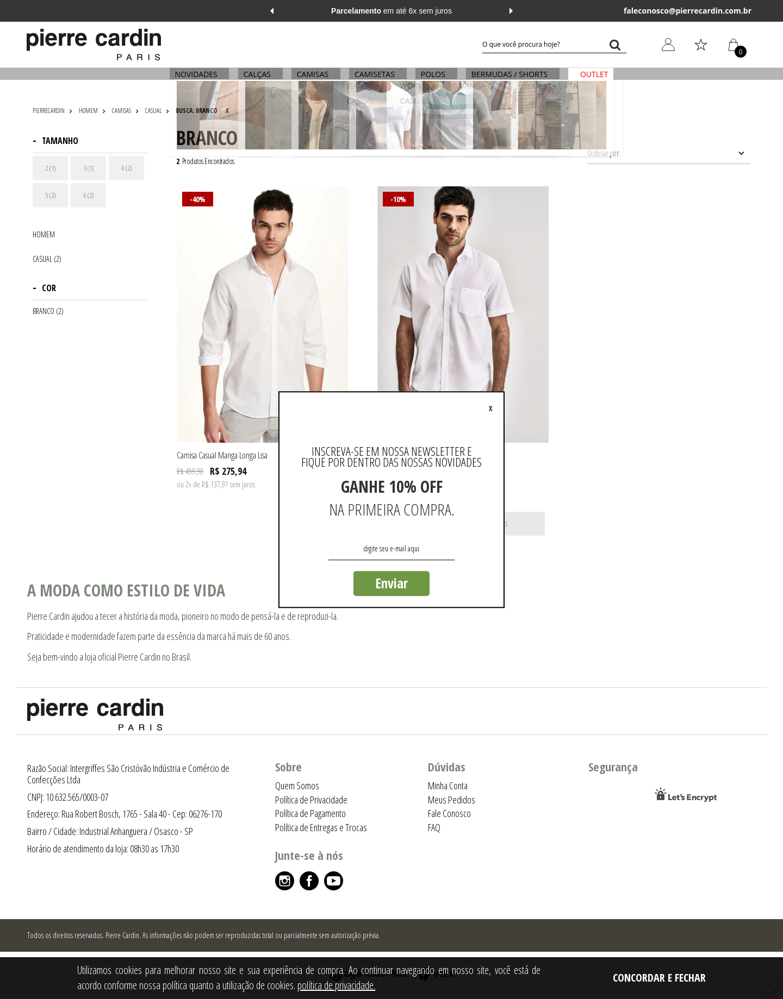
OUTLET (588, 80)
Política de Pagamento (310, 813)
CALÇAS (261, 80)
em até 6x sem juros (391, 11)
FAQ (434, 827)
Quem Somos (297, 785)
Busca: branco (196, 110)
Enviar (391, 583)
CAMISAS (315, 80)
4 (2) (126, 168)
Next (511, 11)
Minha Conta (448, 785)
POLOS (431, 80)
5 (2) (50, 195)
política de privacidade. (336, 985)
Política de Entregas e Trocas (321, 827)
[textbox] (554, 44)
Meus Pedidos (451, 799)
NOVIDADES (202, 80)
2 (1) (50, 168)
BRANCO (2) (48, 311)
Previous (272, 11)
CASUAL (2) (47, 259)
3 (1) (88, 168)
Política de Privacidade (311, 799)
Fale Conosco (449, 813)
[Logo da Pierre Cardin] (94, 44)
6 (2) (88, 195)
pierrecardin (49, 110)
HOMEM (88, 110)
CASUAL (153, 110)
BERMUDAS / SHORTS (505, 80)
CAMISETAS (375, 80)
